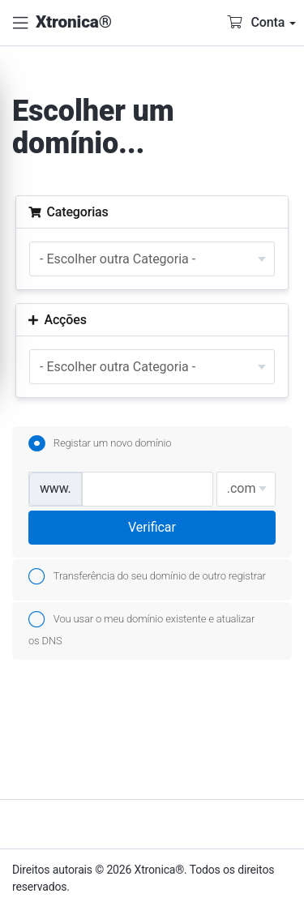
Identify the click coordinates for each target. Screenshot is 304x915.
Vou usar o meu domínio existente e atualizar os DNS (141, 627)
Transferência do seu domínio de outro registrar (147, 577)
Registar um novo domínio (99, 444)
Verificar (152, 527)
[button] (20, 23)
